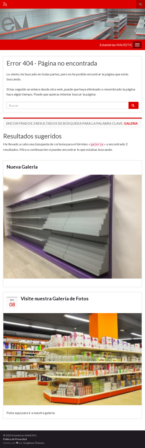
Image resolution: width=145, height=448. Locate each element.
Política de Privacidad (15, 439)
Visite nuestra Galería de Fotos (55, 298)
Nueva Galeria (22, 167)
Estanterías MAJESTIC (116, 45)
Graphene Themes (33, 442)
